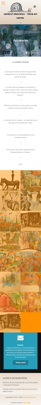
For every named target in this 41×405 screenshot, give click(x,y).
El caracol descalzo (29, 397)
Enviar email (20, 362)
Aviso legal (26, 403)
